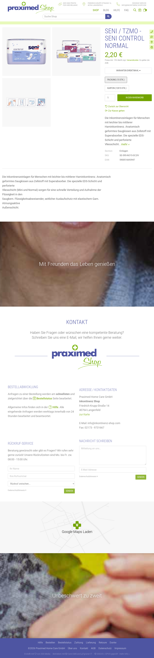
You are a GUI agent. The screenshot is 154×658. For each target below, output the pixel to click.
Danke (113, 642)
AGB (93, 648)
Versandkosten (133, 60)
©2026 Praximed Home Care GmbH (46, 648)
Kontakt (84, 648)
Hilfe (117, 10)
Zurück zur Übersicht (117, 106)
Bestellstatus (64, 642)
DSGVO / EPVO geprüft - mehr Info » (112, 654)
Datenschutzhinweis (88, 495)
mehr (125, 144)
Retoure (103, 642)
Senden (140, 496)
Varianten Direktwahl (128, 70)
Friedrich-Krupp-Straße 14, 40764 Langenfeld (99, 4)
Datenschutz (105, 648)
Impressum (120, 648)
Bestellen (50, 642)
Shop (96, 10)
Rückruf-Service (139, 3)
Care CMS (71, 654)
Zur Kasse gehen (115, 110)
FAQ (126, 10)
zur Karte (84, 435)
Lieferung (91, 642)
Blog (106, 10)
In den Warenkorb (135, 97)
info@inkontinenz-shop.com (134, 5)
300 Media (45, 654)
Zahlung (78, 642)
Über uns (72, 648)
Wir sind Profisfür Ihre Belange (70, 4)
